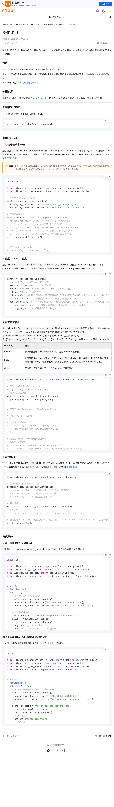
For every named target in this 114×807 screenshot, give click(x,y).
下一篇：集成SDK (103, 740)
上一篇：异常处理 (10, 740)
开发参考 (24, 24)
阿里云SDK (13, 24)
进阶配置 (73, 468)
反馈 (60, 754)
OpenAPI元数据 (39, 98)
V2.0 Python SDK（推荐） (54, 24)
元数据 (69, 337)
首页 (4, 24)
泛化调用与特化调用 (29, 82)
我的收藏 (104, 43)
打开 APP (105, 4)
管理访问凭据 (10, 158)
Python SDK (36, 24)
